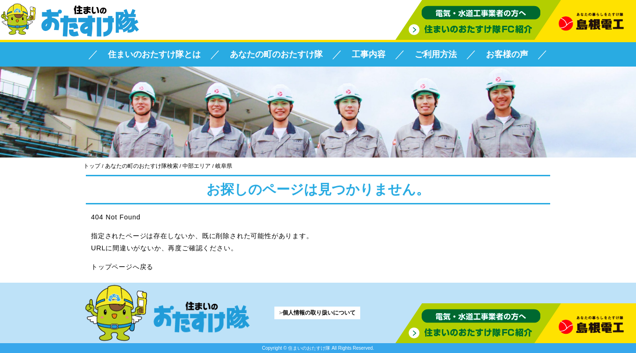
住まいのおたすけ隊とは (154, 54)
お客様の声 (507, 54)
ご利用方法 (436, 54)
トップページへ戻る (122, 266)
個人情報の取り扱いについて (319, 312)
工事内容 (369, 54)
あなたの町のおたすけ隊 (276, 54)
